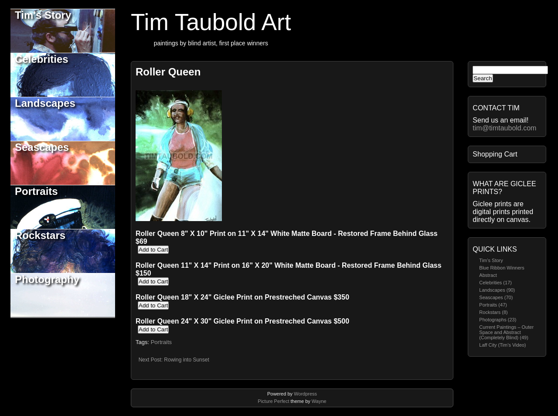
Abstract (488, 275)
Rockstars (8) (493, 312)
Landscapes (45, 103)
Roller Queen (168, 72)
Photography (47, 279)
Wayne (319, 401)
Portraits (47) (493, 304)
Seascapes (42, 147)
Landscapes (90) (497, 290)
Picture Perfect (273, 401)
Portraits (36, 191)
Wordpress (305, 393)
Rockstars (40, 235)
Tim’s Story (491, 260)
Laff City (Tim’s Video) (502, 345)
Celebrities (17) (495, 282)
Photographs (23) (497, 319)
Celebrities (41, 59)
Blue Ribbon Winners (501, 267)
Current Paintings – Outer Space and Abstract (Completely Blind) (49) (506, 332)
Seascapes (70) (496, 297)
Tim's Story (43, 15)
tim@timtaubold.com (504, 128)
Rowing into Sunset (186, 360)
